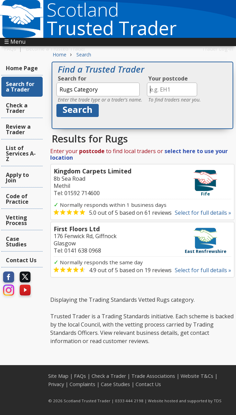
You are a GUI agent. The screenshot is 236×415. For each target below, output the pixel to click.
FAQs (10, 48)
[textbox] (98, 89)
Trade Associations (153, 376)
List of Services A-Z (21, 153)
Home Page (22, 68)
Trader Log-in (217, 48)
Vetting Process (16, 220)
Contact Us (21, 260)
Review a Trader (18, 129)
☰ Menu (14, 41)
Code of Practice (17, 198)
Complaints (82, 384)
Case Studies (16, 241)
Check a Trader (17, 108)
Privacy (56, 384)
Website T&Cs (197, 376)
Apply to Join (17, 177)
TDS (218, 400)
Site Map (58, 376)
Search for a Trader (20, 86)
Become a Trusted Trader (55, 48)
